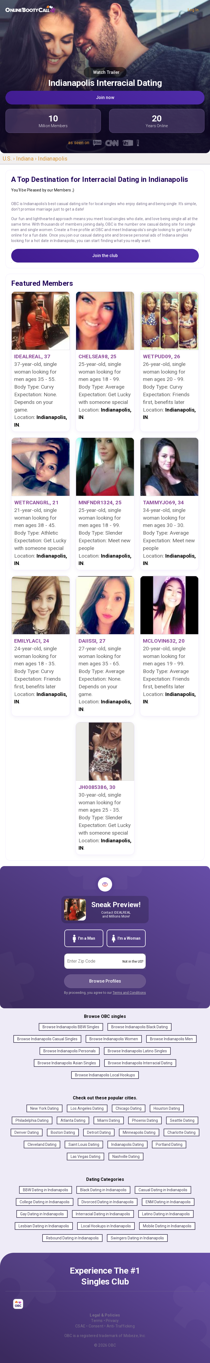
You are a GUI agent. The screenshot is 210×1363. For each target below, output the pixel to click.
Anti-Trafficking (121, 1326)
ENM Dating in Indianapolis (168, 1202)
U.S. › (9, 158)
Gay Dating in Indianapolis (42, 1214)
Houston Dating (167, 1108)
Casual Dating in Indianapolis (163, 1190)
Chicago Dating (129, 1108)
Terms (97, 1320)
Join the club (105, 255)
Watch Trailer (105, 72)
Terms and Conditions (129, 993)
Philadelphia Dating (32, 1120)
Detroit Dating (99, 1132)
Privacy (112, 1320)
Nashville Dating (126, 1156)
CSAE (80, 1326)
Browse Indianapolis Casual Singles (47, 1039)
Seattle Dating (182, 1120)
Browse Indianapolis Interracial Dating (140, 1063)
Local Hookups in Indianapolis (106, 1226)
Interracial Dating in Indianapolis (103, 1214)
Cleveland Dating (42, 1144)
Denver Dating (26, 1132)
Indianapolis (52, 158)
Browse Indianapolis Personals (69, 1051)
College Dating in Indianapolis (45, 1202)
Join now (105, 97)
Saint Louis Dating (83, 1144)
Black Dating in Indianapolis (103, 1190)
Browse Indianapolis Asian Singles (67, 1063)
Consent (96, 1326)
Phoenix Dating (145, 1120)
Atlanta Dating (73, 1120)
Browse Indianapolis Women (113, 1039)
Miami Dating (108, 1120)
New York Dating (44, 1108)
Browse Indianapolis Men (171, 1039)
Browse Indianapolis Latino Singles (137, 1051)
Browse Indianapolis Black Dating (139, 1027)
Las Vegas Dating (85, 1156)
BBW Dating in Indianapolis (45, 1190)
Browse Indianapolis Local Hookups (105, 1075)
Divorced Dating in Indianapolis (108, 1202)
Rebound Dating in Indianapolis (72, 1238)
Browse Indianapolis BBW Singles (71, 1027)
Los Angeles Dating (87, 1108)
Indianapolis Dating (127, 1144)
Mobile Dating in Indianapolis (167, 1226)
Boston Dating (63, 1132)
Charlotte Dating (181, 1132)
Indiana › (27, 158)
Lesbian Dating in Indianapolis (44, 1226)
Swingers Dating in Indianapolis (137, 1238)
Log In (193, 10)
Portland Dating (169, 1144)
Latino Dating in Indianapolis (166, 1214)
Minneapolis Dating (139, 1132)
